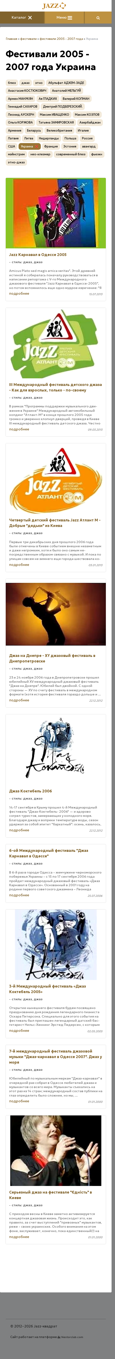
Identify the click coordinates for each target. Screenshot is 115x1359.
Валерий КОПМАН (76, 99)
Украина (27, 146)
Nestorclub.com (72, 1337)
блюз (12, 83)
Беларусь (34, 130)
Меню (64, 17)
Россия (87, 138)
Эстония (69, 146)
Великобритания (59, 130)
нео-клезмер (40, 154)
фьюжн (96, 154)
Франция (51, 146)
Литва (28, 138)
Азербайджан (90, 122)
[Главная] (56, 6)
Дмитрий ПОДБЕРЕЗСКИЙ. (62, 107)
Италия (83, 130)
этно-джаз (16, 162)
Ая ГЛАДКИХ (48, 99)
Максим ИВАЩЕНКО (54, 115)
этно (39, 83)
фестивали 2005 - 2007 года (61, 39)
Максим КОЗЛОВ (87, 115)
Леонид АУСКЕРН (21, 115)
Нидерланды (49, 138)
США (11, 146)
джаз (26, 83)
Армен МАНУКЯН (20, 99)
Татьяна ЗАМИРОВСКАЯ (56, 122)
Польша (70, 138)
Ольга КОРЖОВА (20, 122)
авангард (89, 146)
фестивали (28, 39)
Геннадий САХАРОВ (22, 107)
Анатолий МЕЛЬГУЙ (66, 91)
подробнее (19, 293)
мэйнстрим (16, 154)
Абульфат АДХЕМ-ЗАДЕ (66, 83)
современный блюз (70, 154)
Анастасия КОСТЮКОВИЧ (27, 91)
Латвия (13, 138)
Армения (14, 130)
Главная (11, 39)
